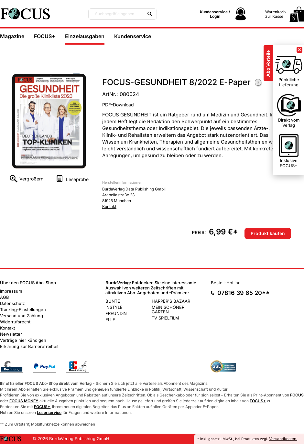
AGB (4, 297)
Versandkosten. (283, 438)
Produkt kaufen (268, 233)
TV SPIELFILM (165, 317)
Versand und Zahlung (21, 315)
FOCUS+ (44, 36)
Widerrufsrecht (15, 321)
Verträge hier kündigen (23, 340)
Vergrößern (31, 178)
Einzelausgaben (84, 36)
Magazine (12, 36)
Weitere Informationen (258, 83)
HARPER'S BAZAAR (171, 301)
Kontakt (109, 206)
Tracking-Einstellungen (23, 309)
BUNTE (112, 301)
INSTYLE (114, 307)
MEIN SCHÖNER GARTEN (168, 309)
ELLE (110, 319)
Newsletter (11, 334)
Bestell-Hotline (226, 282)
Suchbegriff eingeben (114, 14)
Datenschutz (12, 303)
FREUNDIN (116, 313)
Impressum (11, 291)
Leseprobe (77, 179)
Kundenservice (132, 36)
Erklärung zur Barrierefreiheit (29, 346)
